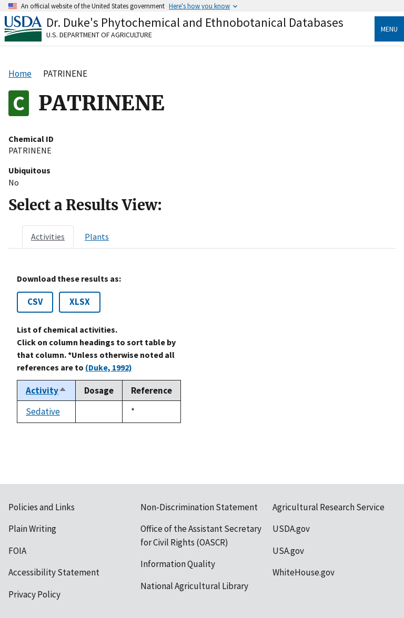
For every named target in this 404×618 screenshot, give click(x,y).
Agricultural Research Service (328, 507)
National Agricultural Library (194, 586)
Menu (389, 29)
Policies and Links (41, 507)
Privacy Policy (34, 594)
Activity (46, 390)
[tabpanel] (202, 348)
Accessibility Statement (53, 572)
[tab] (48, 236)
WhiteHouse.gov (303, 572)
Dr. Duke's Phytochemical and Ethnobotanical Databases (195, 22)
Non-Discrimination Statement (199, 507)
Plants (97, 236)
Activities (48, 236)
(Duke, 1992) (108, 367)
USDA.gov (291, 528)
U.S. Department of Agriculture (99, 34)
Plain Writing (32, 528)
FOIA (17, 551)
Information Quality (177, 564)
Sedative (43, 411)
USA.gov (288, 551)
